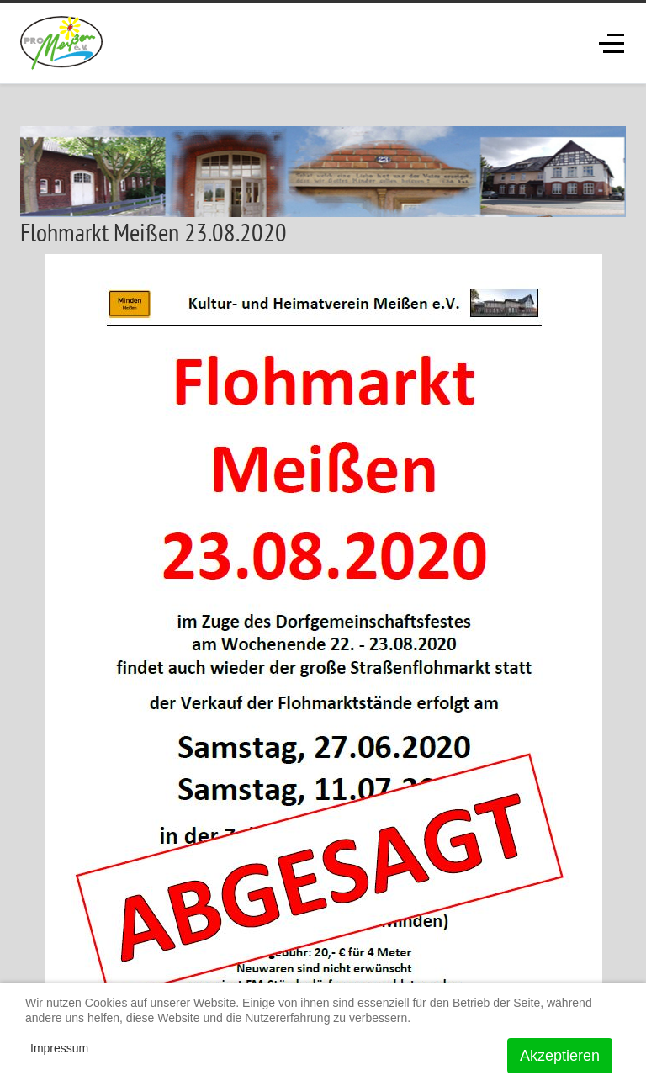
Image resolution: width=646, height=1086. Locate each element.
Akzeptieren (560, 1055)
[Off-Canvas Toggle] (611, 43)
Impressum (59, 1048)
